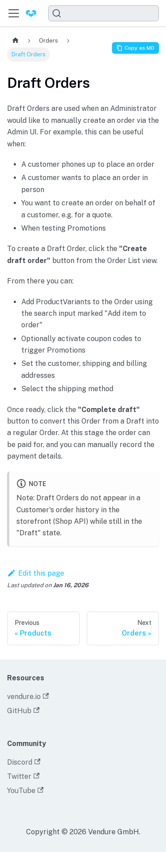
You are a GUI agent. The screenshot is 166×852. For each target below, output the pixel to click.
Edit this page (35, 573)
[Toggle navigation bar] (13, 13)
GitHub (23, 711)
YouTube (25, 790)
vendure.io (28, 696)
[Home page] (15, 40)
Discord (23, 762)
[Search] (103, 13)
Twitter (23, 776)
